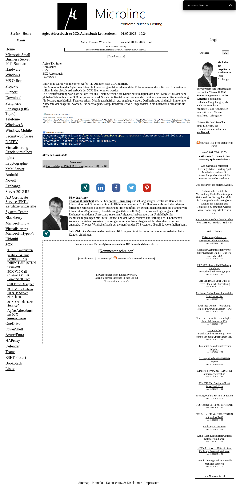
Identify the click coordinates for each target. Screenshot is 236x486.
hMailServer (14, 169)
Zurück (15, 33)
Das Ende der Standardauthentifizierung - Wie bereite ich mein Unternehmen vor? (214, 333)
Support (11, 92)
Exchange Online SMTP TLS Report (214, 395)
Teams (10, 352)
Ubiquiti (11, 239)
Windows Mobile (18, 130)
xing (199, 125)
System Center (16, 212)
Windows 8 (14, 125)
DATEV (11, 142)
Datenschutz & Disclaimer (124, 483)
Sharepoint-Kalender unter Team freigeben (214, 348)
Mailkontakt (203, 132)
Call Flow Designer (20, 284)
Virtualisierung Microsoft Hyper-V (20, 231)
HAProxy (12, 340)
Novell (10, 180)
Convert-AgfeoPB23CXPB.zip (64, 166)
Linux (10, 369)
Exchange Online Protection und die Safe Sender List (214, 295)
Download (13, 98)
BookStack (13, 363)
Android (11, 175)
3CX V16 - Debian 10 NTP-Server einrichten (20, 292)
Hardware (12, 69)
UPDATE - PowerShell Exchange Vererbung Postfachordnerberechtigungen (214, 268)
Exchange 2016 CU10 (214, 426)
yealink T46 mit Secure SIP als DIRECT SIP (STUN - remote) (21, 260)
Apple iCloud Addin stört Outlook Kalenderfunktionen (214, 437)
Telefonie (12, 119)
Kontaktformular (206, 129)
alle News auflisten (214, 476)
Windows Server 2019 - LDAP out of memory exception (214, 372)
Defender (12, 346)
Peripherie (13, 103)
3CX (9, 245)
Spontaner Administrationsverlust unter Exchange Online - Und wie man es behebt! (214, 253)
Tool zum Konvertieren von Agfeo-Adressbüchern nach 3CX (214, 320)
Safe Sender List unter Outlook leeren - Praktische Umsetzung (214, 282)
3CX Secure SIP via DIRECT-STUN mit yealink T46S (214, 416)
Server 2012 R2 (17, 192)
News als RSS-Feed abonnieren (214, 142)
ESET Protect (15, 357)
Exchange (12, 186)
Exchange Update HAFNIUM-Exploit (214, 360)
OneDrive (12, 323)
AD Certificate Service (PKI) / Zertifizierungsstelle (20, 201)
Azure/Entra (14, 335)
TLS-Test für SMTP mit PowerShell (214, 404)
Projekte (11, 86)
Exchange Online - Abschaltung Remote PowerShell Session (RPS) (214, 307)
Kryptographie (16, 163)
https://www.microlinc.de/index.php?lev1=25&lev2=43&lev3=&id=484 (214, 221)
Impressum (151, 483)
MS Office (13, 81)
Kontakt (97, 483)
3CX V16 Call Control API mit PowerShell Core (18, 275)
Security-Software (19, 136)
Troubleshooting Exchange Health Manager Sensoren (214, 462)
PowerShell (14, 329)
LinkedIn (208, 125)
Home (27, 33)
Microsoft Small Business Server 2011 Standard (17, 59)
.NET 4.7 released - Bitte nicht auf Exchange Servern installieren (214, 450)
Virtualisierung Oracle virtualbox (18, 149)
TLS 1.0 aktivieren (20, 250)
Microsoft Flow (17, 223)
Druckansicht (116, 56)
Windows (12, 75)
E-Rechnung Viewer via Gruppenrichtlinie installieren (214, 239)
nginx (9, 158)
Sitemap (83, 483)
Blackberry (13, 217)
